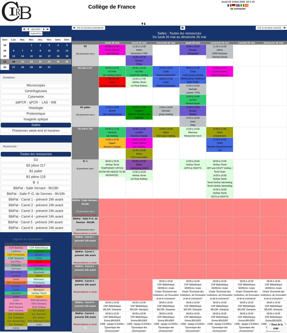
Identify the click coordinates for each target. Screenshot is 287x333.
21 (4, 61)
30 (40, 67)
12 (67, 50)
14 (22, 56)
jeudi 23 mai (193, 42)
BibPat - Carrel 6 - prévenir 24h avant (85, 315)
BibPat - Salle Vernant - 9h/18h (85, 202)
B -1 (85, 161)
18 (4, 45)
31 (49, 67)
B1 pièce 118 (85, 128)
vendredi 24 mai (219, 42)
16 (40, 56)
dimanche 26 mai (273, 42)
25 (58, 61)
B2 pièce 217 (85, 67)
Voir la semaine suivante (271, 28)
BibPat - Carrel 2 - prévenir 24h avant (85, 253)
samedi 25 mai (246, 42)
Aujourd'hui (35, 33)
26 (67, 61)
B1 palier (85, 107)
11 (58, 50)
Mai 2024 (35, 29)
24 (49, 61)
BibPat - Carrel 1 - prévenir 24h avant (85, 239)
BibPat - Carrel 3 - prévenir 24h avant (85, 268)
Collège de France (111, 7)
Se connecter (238, 8)
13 (13, 56)
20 (4, 56)
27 (13, 67)
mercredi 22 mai (166, 42)
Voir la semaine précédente (88, 28)
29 (31, 67)
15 (31, 56)
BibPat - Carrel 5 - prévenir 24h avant (85, 304)
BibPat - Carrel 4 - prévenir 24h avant (85, 283)
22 (31, 61)
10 (49, 50)
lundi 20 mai (112, 42)
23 (40, 61)
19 (4, 50)
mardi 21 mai (139, 42)
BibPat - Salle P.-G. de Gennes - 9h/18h (85, 220)
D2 (85, 46)
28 (22, 67)
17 (49, 56)
